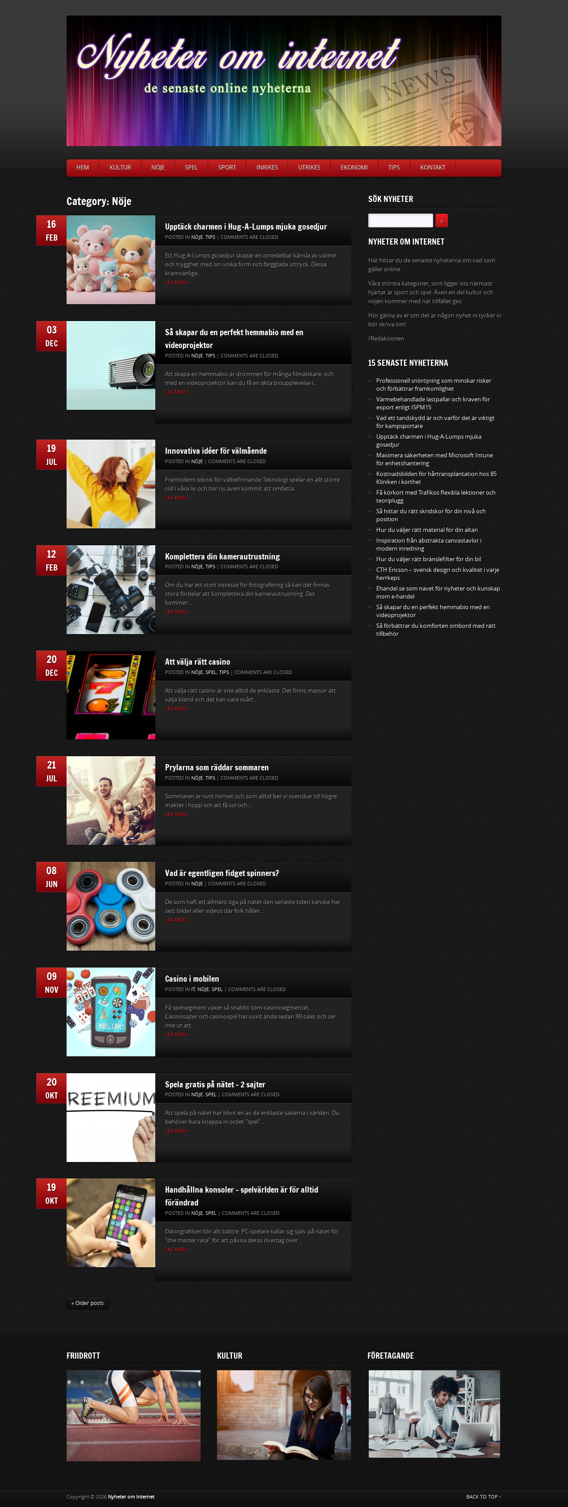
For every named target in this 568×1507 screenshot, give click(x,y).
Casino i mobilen (192, 978)
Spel (191, 167)
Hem (82, 167)
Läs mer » (177, 283)
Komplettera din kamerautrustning (222, 556)
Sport (227, 167)
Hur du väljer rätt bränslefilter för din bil (428, 559)
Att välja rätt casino (197, 661)
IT (193, 989)
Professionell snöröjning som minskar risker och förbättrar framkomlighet (433, 384)
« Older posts (87, 1303)
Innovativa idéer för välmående (216, 450)
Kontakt (433, 167)
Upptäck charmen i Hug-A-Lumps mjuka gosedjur (246, 226)
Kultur (120, 167)
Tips (394, 167)
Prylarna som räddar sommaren (217, 767)
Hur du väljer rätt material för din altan (427, 530)
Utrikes (309, 167)
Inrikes (267, 167)
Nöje (158, 167)
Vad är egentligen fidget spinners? (222, 873)
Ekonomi (354, 167)
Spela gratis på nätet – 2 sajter (215, 1084)
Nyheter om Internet (131, 1497)
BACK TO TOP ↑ (484, 1497)
